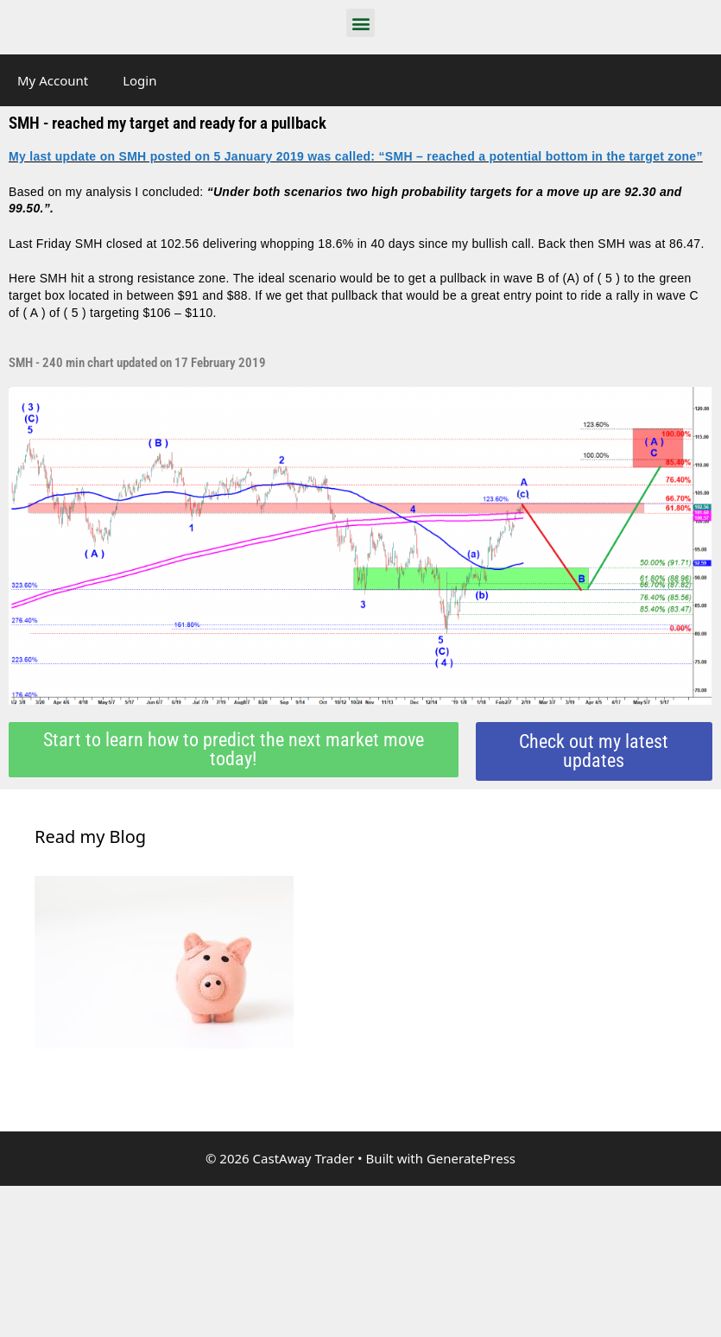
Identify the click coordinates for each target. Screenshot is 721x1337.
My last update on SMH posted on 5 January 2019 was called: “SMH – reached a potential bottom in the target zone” (356, 156)
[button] (360, 23)
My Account (52, 80)
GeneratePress (471, 1158)
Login (139, 80)
